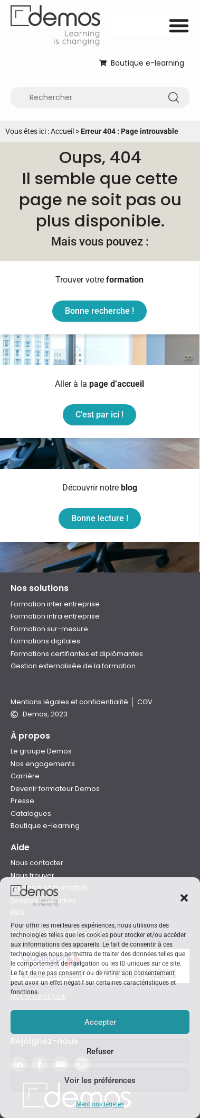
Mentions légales (100, 1104)
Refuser (100, 1051)
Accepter (100, 1022)
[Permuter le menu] (178, 25)
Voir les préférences (100, 1080)
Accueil (62, 131)
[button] (184, 898)
